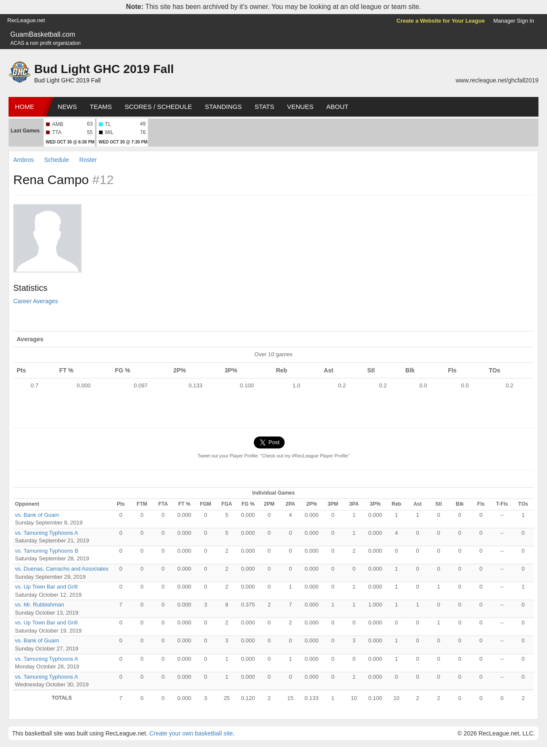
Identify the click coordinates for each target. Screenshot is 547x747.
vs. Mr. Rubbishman (39, 604)
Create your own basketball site (190, 733)
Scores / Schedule (158, 106)
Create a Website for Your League (441, 21)
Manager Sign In (513, 21)
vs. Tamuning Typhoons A (46, 533)
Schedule (56, 159)
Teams (101, 106)
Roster (88, 159)
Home (24, 106)
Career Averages (35, 301)
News (67, 106)
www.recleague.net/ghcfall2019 (497, 80)
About (337, 106)
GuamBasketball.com (42, 34)
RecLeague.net (26, 20)
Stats (264, 106)
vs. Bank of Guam (37, 515)
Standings (223, 106)
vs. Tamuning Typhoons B (46, 551)
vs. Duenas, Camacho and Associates (62, 568)
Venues (300, 106)
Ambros (23, 159)
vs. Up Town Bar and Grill (46, 586)
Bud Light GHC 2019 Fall (104, 69)
